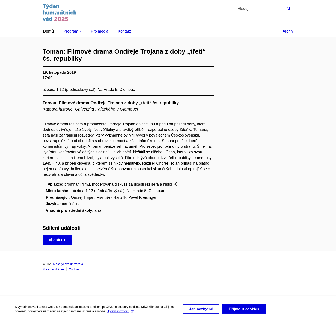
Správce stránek (53, 269)
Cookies (74, 269)
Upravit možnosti (120, 312)
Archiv (288, 31)
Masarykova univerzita (68, 264)
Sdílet (57, 240)
